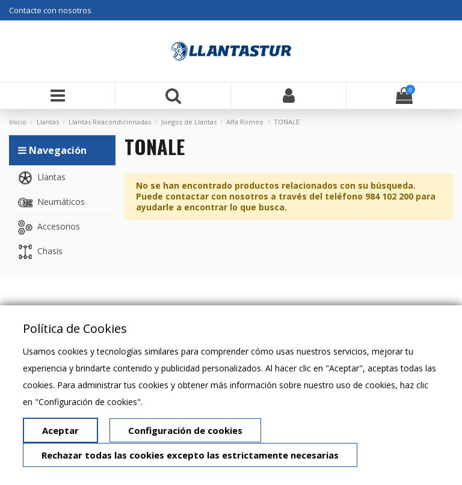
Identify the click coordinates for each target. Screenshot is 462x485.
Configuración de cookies (185, 430)
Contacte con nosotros (50, 10)
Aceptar (60, 430)
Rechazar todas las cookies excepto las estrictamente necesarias (190, 455)
